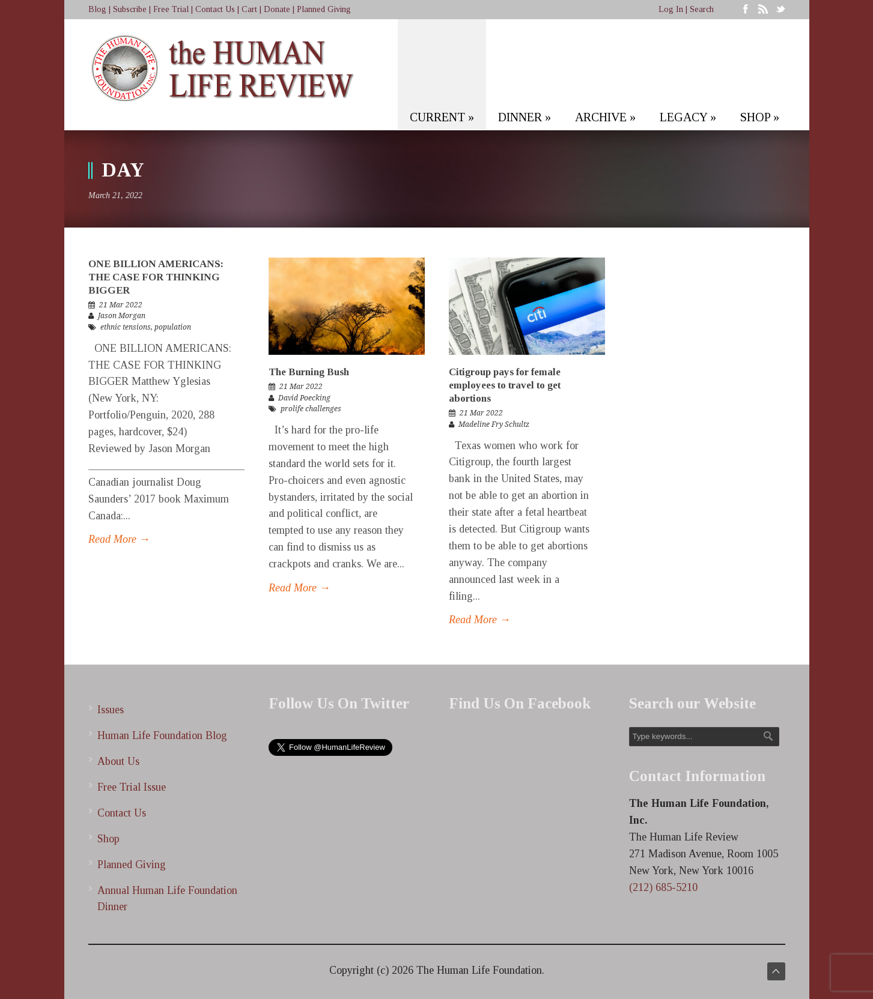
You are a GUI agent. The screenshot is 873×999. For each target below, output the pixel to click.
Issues (110, 710)
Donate (277, 9)
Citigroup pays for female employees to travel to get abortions (505, 385)
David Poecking (304, 398)
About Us (118, 761)
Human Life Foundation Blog (162, 735)
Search (702, 9)
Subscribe (130, 9)
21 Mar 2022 (120, 305)
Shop (108, 839)
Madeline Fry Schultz (493, 424)
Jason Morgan (121, 316)
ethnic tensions (125, 327)
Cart (249, 9)
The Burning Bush (309, 372)
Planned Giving (324, 9)
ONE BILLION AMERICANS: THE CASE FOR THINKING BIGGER (156, 277)
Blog (97, 9)
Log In (671, 9)
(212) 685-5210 (663, 887)
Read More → (119, 539)
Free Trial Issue (131, 787)
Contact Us (215, 9)
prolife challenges (311, 409)
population (172, 327)
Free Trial (171, 9)
